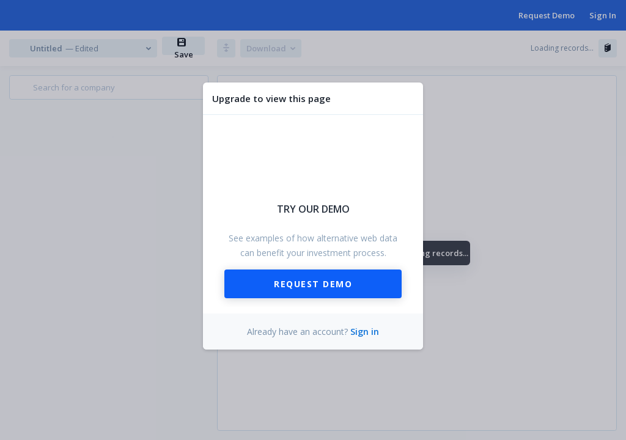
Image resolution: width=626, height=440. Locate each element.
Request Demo (313, 284)
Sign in (364, 331)
